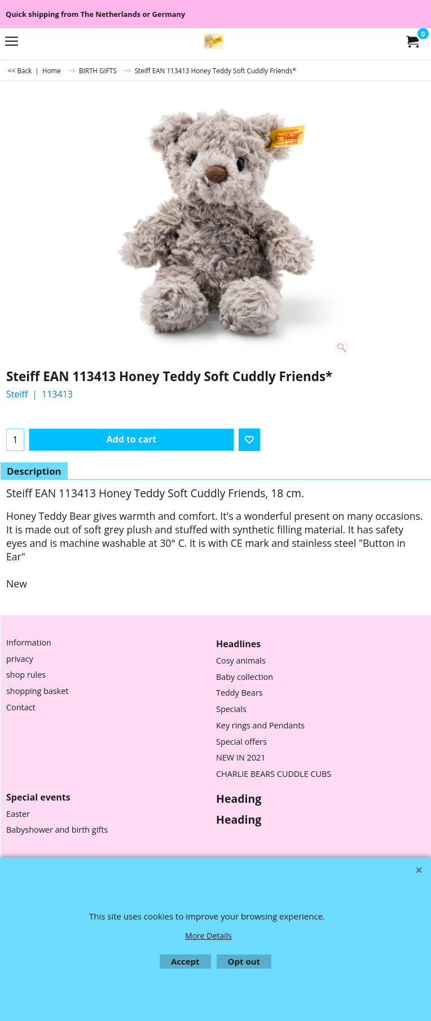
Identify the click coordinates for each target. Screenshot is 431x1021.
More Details (208, 935)
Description (34, 471)
